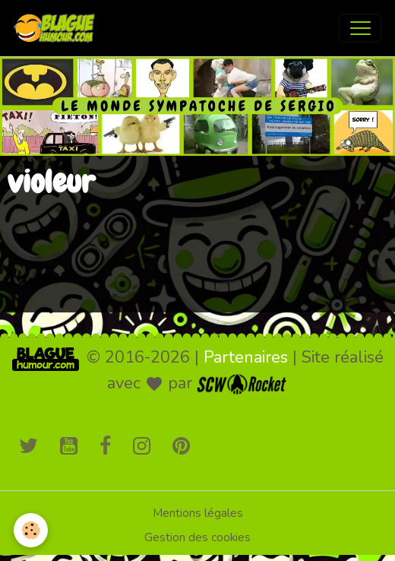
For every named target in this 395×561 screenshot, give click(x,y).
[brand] (58, 28)
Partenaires (246, 357)
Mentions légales (198, 513)
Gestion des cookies (197, 537)
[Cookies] (31, 530)
